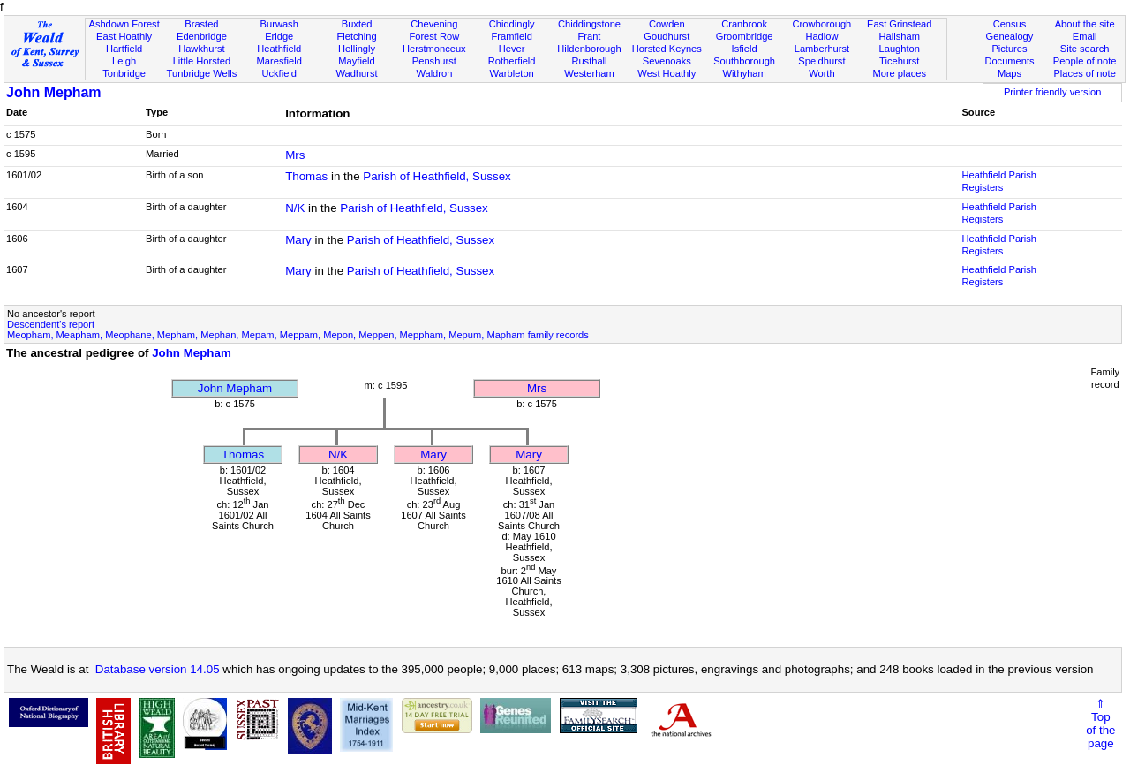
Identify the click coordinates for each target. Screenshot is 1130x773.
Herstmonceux (434, 48)
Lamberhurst (822, 48)
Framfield (512, 36)
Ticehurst (899, 61)
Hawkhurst (201, 48)
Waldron (434, 73)
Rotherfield (512, 61)
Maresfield (279, 61)
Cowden (667, 24)
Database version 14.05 (157, 669)
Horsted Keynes (667, 48)
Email (1085, 36)
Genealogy (1010, 36)
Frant (589, 36)
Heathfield (279, 48)
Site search (1085, 48)
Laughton (899, 48)
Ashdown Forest (123, 24)
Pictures (1009, 48)
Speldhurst (821, 61)
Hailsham (899, 36)
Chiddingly (512, 24)
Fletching (357, 36)
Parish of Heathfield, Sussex (436, 176)
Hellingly (356, 48)
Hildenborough (589, 48)
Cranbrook (744, 24)
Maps (1009, 73)
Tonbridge (124, 73)
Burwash (279, 24)
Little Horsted (201, 61)
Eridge (279, 36)
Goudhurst (666, 36)
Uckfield (279, 73)
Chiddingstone (589, 24)
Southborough (744, 61)
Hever (512, 48)
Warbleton (512, 73)
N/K (295, 208)
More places (899, 73)
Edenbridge (202, 36)
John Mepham (54, 92)
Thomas (306, 176)
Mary (298, 239)
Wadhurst (356, 73)
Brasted (201, 24)
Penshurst (434, 61)
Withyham (743, 73)
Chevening (434, 24)
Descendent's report (50, 324)
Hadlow (821, 36)
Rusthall (588, 61)
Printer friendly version (1053, 92)
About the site (1085, 24)
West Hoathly (666, 73)
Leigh (124, 61)
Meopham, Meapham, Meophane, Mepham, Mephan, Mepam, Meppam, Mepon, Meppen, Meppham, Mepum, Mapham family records (298, 335)
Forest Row (434, 36)
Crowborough (822, 24)
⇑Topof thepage (1100, 723)
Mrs (295, 155)
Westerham (589, 73)
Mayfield (356, 61)
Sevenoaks (667, 61)
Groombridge (744, 36)
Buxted (357, 24)
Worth (821, 73)
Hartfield (124, 48)
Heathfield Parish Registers (998, 181)
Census (1010, 24)
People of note (1085, 61)
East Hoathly (124, 36)
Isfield (744, 48)
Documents (1009, 61)
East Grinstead (899, 24)
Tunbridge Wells (202, 73)
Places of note (1084, 73)
